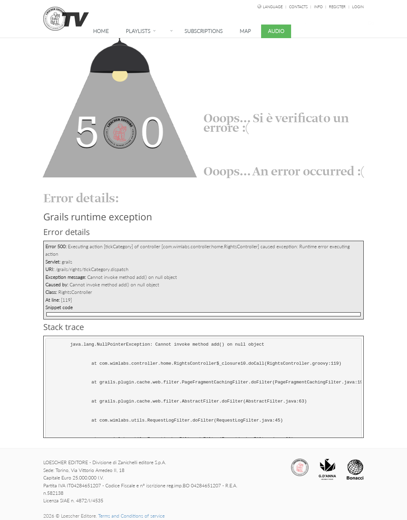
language (273, 6)
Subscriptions (203, 31)
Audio (276, 31)
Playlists (138, 31)
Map (245, 31)
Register (337, 6)
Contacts (299, 6)
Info (319, 6)
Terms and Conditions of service (131, 516)
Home (101, 31)
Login (358, 6)
